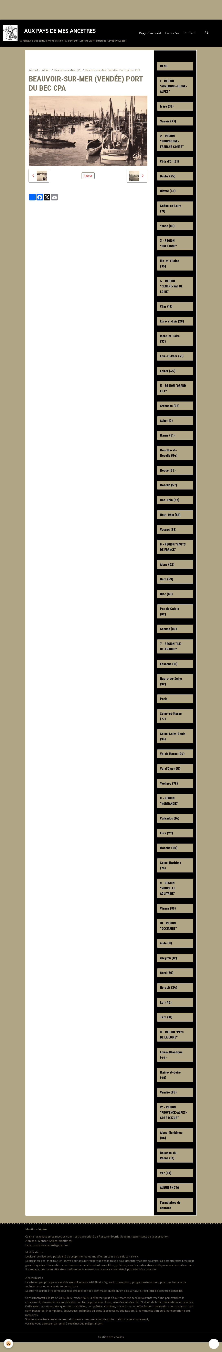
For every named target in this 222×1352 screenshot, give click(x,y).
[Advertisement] (74, 9)
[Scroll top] (214, 1344)
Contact (189, 34)
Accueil (33, 71)
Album (46, 71)
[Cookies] (8, 1343)
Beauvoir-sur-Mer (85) (67, 71)
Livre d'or (172, 34)
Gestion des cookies (111, 1347)
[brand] (65, 34)
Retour (88, 176)
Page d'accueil (150, 34)
